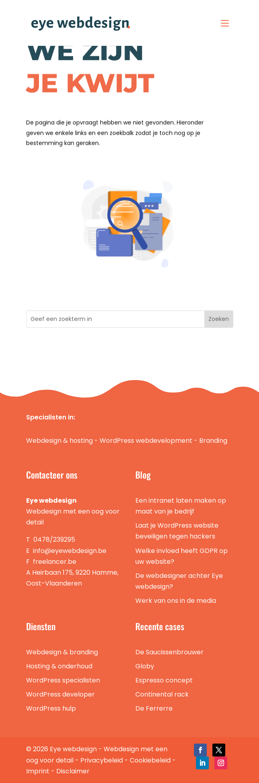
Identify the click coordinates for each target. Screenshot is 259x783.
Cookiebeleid (150, 760)
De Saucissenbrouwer (169, 652)
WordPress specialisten (63, 680)
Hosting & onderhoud (59, 666)
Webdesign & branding (62, 652)
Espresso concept (164, 680)
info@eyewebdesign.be (69, 550)
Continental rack (162, 694)
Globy (144, 666)
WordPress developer (60, 694)
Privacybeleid (101, 760)
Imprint (37, 771)
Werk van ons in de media (175, 600)
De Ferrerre (154, 708)
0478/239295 (54, 539)
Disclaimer (73, 771)
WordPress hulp (51, 708)
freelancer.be (54, 561)
